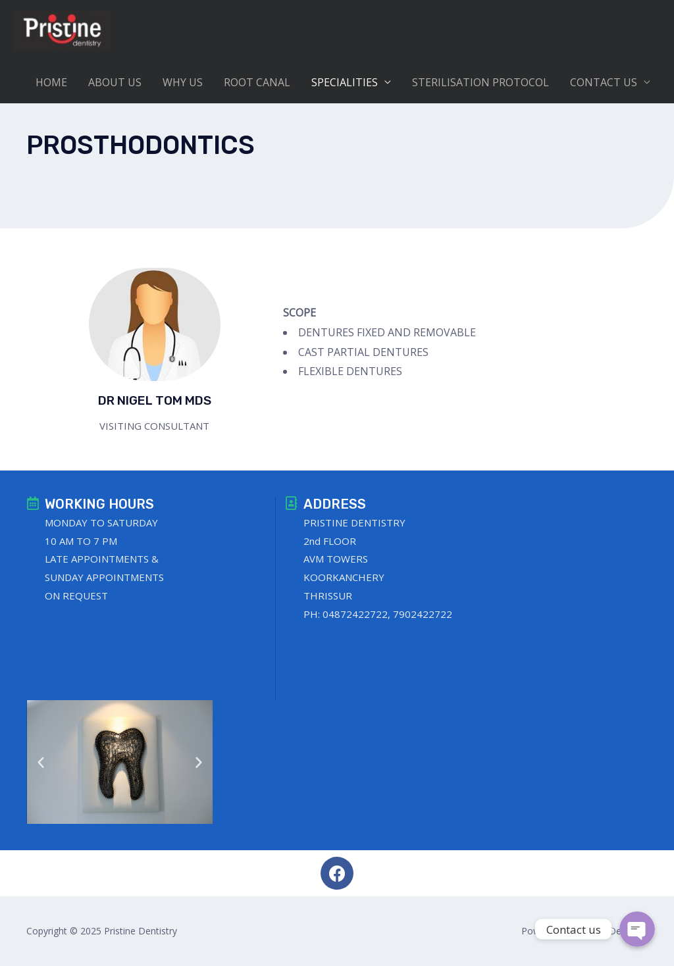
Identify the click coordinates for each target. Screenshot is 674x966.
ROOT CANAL (257, 83)
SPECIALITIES (344, 83)
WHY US (183, 83)
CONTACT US (603, 83)
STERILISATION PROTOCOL (480, 83)
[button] (41, 762)
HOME (51, 83)
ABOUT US (115, 83)
